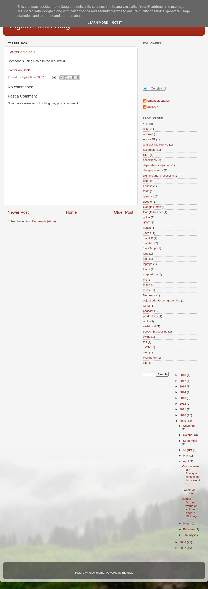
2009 (183, 420)
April (186, 461)
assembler (149, 149)
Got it (117, 23)
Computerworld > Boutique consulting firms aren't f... (191, 475)
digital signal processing (158, 175)
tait (145, 342)
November (190, 425)
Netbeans (149, 295)
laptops (148, 264)
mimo (146, 284)
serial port (149, 326)
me (145, 279)
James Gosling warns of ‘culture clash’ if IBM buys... (191, 507)
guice (146, 217)
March (187, 523)
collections (150, 160)
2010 (183, 415)
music (147, 290)
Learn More (98, 23)
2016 (183, 386)
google (147, 201)
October (188, 435)
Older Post (123, 212)
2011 (183, 409)
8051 (146, 129)
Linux (146, 269)
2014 (183, 392)
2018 (183, 375)
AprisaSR (149, 139)
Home (71, 212)
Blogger (127, 572)
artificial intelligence (155, 144)
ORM (146, 305)
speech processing (155, 331)
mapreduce (150, 274)
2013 (183, 398)
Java (146, 233)
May (186, 455)
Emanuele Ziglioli (158, 100)
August (188, 450)
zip (145, 362)
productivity (150, 316)
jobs (145, 253)
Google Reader (153, 212)
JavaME (148, 243)
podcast (148, 311)
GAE (146, 191)
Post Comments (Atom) (41, 221)
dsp (145, 180)
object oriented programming (161, 300)
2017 (183, 380)
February (189, 529)
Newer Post (18, 212)
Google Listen (152, 206)
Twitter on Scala (22, 52)
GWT (146, 222)
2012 (183, 403)
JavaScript (150, 248)
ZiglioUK (152, 106)
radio (146, 321)
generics (148, 196)
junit (145, 258)
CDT (146, 155)
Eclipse (148, 186)
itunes (147, 227)
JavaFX (148, 238)
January (188, 535)
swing (147, 336)
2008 (183, 542)
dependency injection (157, 165)
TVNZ (147, 347)
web (145, 352)
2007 (183, 547)
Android (148, 134)
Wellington (150, 357)
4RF (146, 123)
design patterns (153, 170)
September (190, 440)
